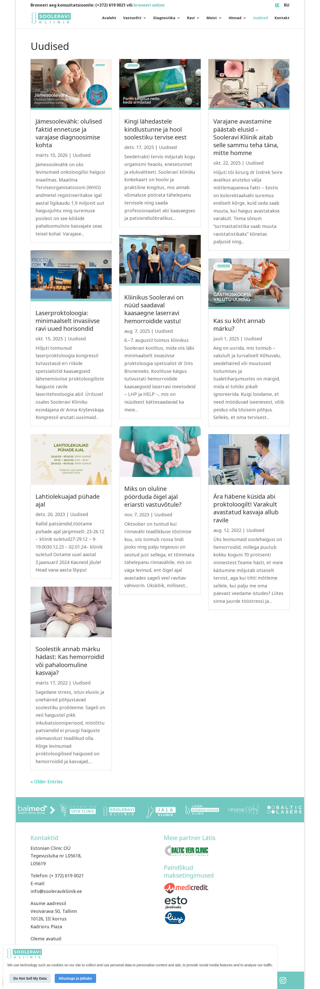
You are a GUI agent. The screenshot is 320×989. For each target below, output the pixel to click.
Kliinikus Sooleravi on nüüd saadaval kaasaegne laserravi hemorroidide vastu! (154, 309)
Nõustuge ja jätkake (75, 978)
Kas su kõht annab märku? (239, 324)
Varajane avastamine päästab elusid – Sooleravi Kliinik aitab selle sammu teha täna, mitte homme (245, 137)
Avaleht (109, 18)
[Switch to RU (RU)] (286, 6)
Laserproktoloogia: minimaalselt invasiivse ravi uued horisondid (68, 321)
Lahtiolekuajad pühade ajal (68, 500)
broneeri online (149, 5)
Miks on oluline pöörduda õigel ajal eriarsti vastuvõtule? (153, 496)
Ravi (191, 18)
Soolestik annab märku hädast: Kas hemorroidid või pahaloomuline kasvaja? (70, 661)
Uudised (260, 18)
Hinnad (235, 18)
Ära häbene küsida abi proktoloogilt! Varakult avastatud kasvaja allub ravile (246, 508)
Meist (212, 18)
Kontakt (282, 18)
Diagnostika (164, 18)
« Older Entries (47, 781)
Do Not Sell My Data (30, 978)
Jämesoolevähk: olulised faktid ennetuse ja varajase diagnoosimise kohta (69, 133)
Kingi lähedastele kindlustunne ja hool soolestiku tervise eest (155, 129)
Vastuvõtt (132, 18)
